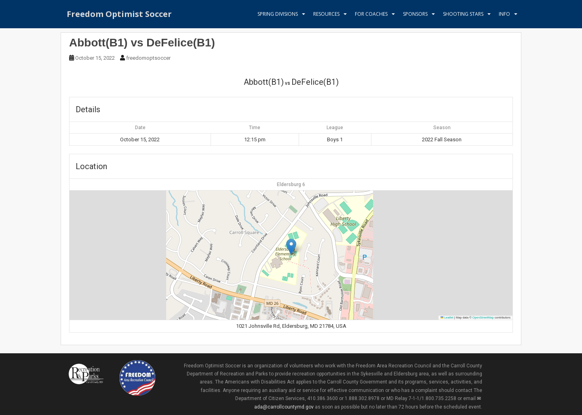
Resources (326, 13)
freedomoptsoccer (148, 58)
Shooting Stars (463, 13)
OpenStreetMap (483, 317)
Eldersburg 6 (291, 184)
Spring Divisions (277, 13)
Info (504, 13)
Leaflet (447, 317)
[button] (291, 247)
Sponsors (415, 13)
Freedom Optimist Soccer (119, 13)
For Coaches (371, 13)
